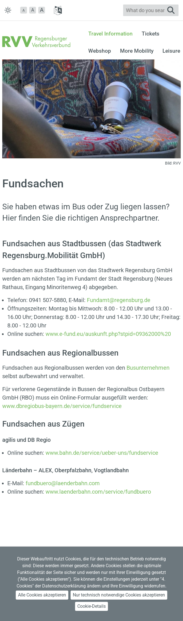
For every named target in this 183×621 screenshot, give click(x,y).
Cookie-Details (91, 606)
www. (102, 452)
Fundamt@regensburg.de (118, 300)
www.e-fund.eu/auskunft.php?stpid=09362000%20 (108, 334)
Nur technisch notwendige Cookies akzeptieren (119, 595)
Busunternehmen (148, 367)
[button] (23, 10)
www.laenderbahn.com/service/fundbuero (98, 491)
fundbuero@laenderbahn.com (63, 483)
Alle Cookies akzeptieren (42, 595)
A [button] (32, 10)
